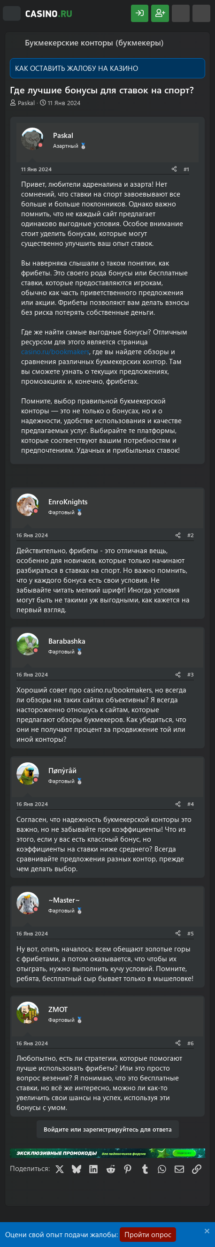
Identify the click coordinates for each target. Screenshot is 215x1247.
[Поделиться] (174, 169)
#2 (190, 535)
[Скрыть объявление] (206, 1232)
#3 (190, 674)
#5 (190, 933)
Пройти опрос (147, 1234)
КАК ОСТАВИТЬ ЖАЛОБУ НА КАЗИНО (76, 68)
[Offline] (40, 145)
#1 (186, 169)
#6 (190, 1043)
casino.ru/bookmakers (55, 351)
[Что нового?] (181, 13)
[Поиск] (201, 13)
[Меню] (12, 13)
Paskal (26, 102)
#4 (190, 803)
